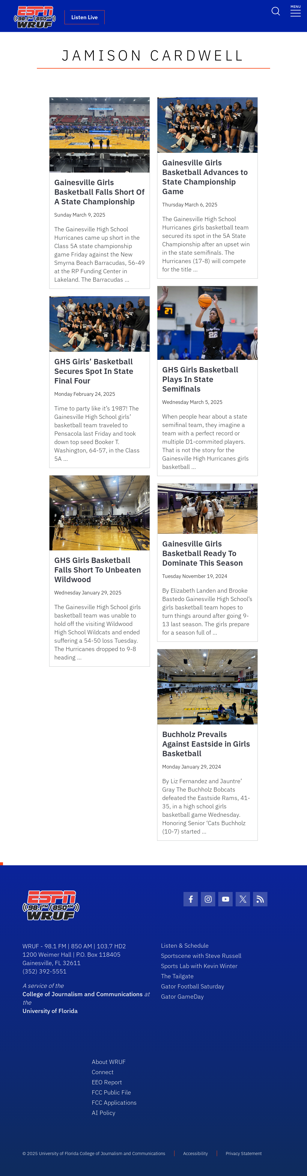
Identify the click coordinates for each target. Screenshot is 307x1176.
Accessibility (195, 1153)
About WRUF (109, 1062)
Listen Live (84, 17)
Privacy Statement (244, 1153)
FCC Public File (111, 1092)
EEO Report (107, 1082)
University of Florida (50, 1011)
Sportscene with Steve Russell (201, 956)
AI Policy (103, 1113)
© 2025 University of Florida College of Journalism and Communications (93, 1153)
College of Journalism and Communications (82, 994)
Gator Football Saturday (192, 986)
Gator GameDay (182, 996)
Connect (103, 1072)
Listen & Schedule (185, 945)
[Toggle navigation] (296, 10)
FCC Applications (114, 1102)
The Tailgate (177, 976)
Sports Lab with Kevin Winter (199, 966)
